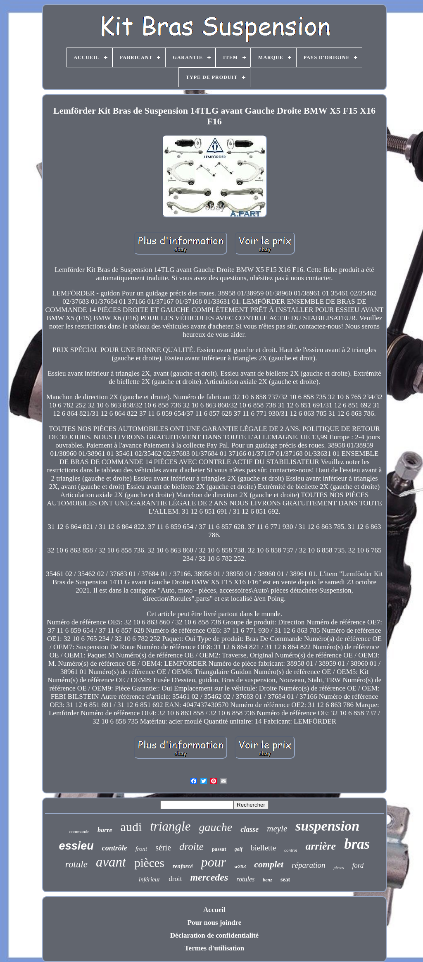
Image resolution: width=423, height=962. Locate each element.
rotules (245, 879)
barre (104, 829)
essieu (76, 846)
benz (267, 880)
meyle (277, 828)
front (141, 848)
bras (357, 844)
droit (175, 879)
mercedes (209, 877)
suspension (327, 825)
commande (79, 831)
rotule (76, 864)
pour (213, 862)
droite (191, 846)
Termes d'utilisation (214, 948)
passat (219, 849)
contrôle (114, 848)
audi (131, 826)
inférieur (150, 879)
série (163, 847)
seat (285, 879)
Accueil (214, 910)
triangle (170, 826)
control (290, 850)
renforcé (183, 866)
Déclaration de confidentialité (214, 935)
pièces (149, 862)
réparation (308, 865)
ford (358, 865)
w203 (240, 866)
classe (249, 829)
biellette (263, 847)
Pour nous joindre (215, 922)
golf (238, 849)
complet (268, 864)
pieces (338, 867)
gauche (215, 827)
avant (111, 862)
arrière (320, 846)
